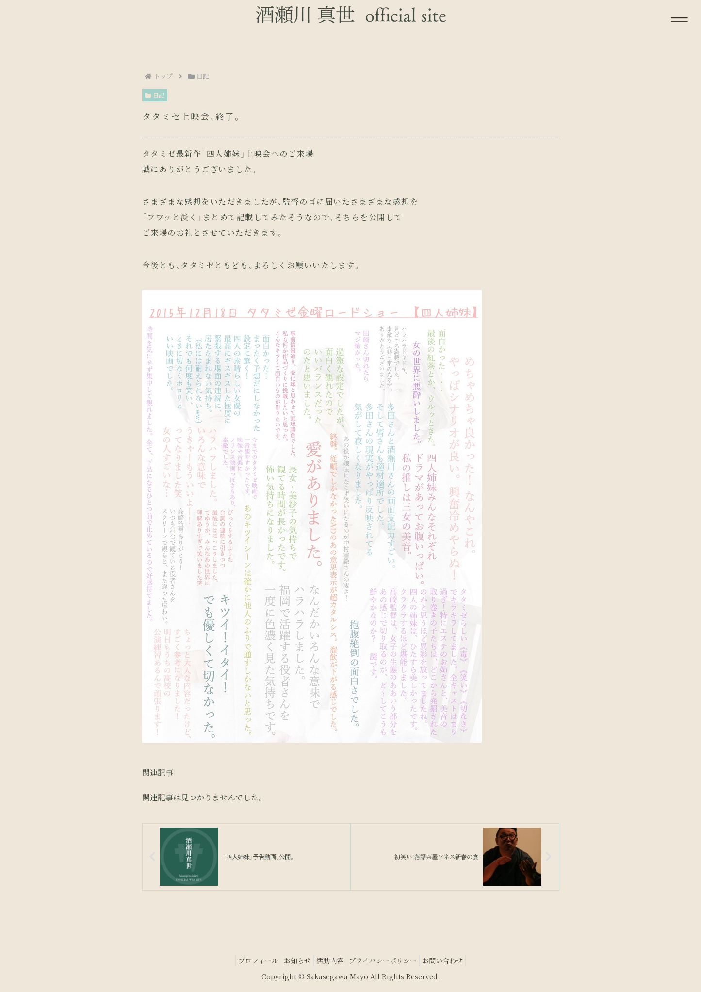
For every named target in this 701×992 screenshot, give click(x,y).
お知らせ (292, 962)
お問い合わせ (452, 962)
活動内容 (329, 962)
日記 (155, 95)
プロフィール (248, 962)
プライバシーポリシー (388, 962)
